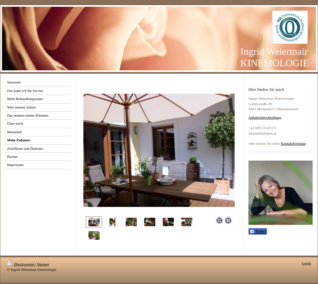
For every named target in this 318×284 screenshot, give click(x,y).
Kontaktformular (293, 143)
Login (306, 263)
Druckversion (21, 264)
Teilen (258, 231)
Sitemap (43, 264)
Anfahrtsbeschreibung (264, 117)
